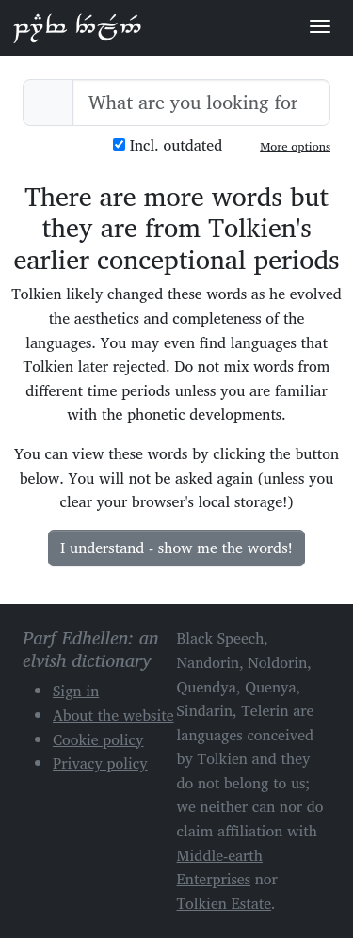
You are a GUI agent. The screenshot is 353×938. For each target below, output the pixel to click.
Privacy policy (100, 763)
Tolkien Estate (224, 903)
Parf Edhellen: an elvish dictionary (77, 27)
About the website (113, 715)
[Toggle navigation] (320, 26)
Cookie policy (98, 739)
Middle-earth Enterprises (220, 867)
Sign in (76, 690)
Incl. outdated (167, 145)
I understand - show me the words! (176, 547)
